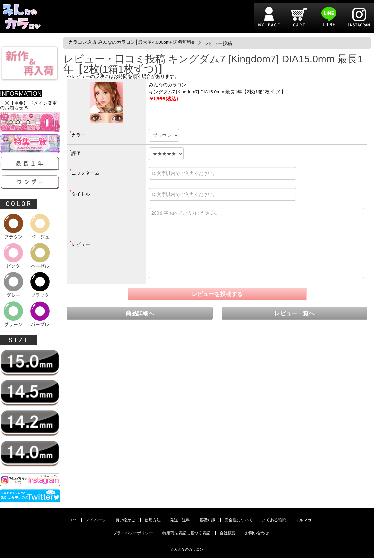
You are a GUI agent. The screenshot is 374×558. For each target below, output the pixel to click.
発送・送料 (180, 520)
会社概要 (228, 533)
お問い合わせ (257, 533)
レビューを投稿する (217, 294)
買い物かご (125, 520)
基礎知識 (207, 520)
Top (74, 520)
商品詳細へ (140, 313)
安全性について (239, 520)
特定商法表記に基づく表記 (186, 533)
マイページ (96, 520)
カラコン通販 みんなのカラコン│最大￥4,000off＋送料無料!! (131, 42)
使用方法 (153, 520)
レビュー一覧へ (294, 313)
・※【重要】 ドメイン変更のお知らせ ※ (28, 105)
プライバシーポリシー (133, 533)
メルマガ (303, 520)
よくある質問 (274, 520)
